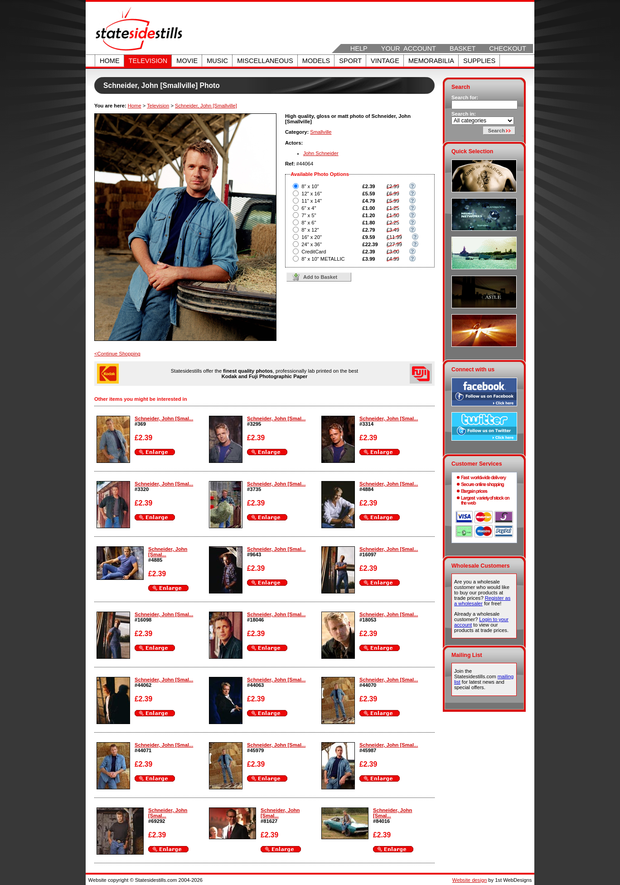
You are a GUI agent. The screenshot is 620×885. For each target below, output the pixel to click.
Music (217, 60)
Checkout (507, 48)
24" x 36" (311, 244)
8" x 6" (308, 222)
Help (359, 48)
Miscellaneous (265, 60)
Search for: (464, 97)
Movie (187, 60)
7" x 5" (308, 215)
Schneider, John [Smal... (164, 418)
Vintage (385, 60)
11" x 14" (311, 201)
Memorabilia (431, 60)
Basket (462, 48)
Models (316, 60)
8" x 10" (310, 186)
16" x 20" (311, 237)
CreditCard (313, 251)
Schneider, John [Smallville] (206, 105)
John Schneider (321, 153)
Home (110, 60)
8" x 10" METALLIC (322, 259)
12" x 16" (311, 193)
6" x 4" (308, 208)
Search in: (463, 114)
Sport (350, 60)
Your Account (408, 48)
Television (148, 60)
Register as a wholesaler (482, 600)
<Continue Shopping (117, 353)
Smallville (320, 132)
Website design (469, 880)
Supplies (479, 60)
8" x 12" (310, 230)
